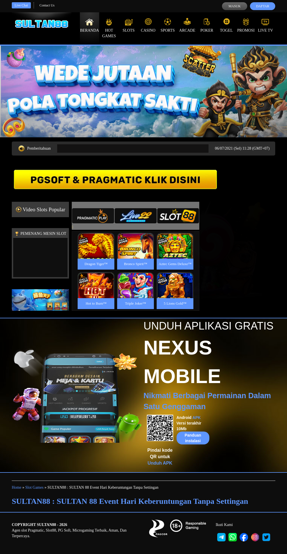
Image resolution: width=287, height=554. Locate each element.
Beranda (89, 25)
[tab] (93, 215)
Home (16, 487)
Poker (206, 25)
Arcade (187, 25)
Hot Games (109, 28)
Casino (148, 25)
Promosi (245, 25)
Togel (226, 25)
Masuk (234, 6)
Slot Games (34, 487)
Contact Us (47, 5)
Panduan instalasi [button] (193, 438)
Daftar (262, 6)
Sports (168, 25)
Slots (128, 25)
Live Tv (265, 25)
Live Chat (21, 5)
